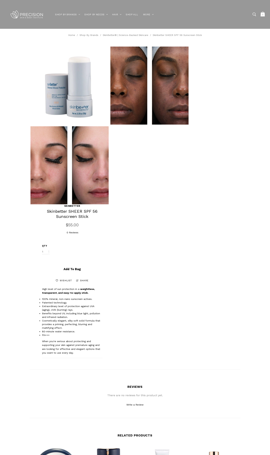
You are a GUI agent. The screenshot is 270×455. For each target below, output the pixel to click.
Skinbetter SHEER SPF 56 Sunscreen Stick (177, 35)
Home (71, 35)
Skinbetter (219, 48)
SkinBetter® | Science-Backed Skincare (125, 35)
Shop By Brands (89, 35)
